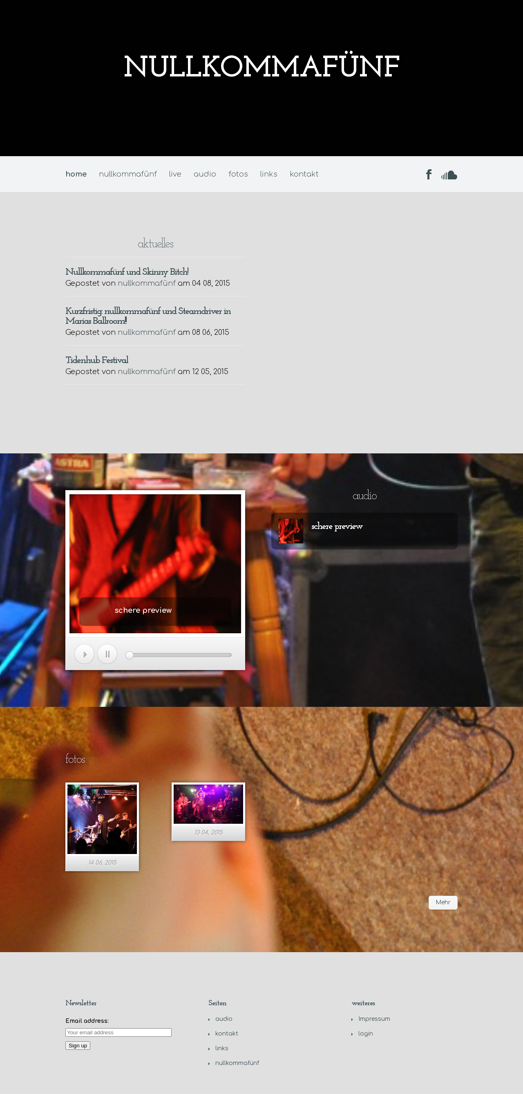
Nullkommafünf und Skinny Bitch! (126, 272)
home (76, 174)
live (175, 174)
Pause (107, 654)
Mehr (443, 902)
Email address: (87, 1021)
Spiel (84, 654)
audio (205, 174)
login (365, 1034)
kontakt (304, 174)
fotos (238, 174)
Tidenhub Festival (96, 360)
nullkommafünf (128, 174)
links (268, 174)
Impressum (374, 1019)
